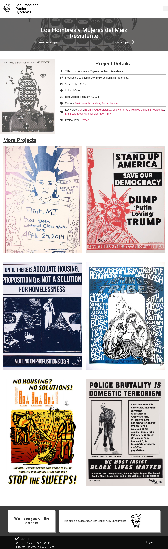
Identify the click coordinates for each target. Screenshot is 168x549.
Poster (85, 120)
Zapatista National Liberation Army (92, 113)
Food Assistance (101, 109)
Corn (80, 109)
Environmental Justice (87, 103)
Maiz (68, 113)
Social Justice (109, 103)
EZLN (87, 109)
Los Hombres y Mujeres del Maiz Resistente (138, 109)
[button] (165, 8)
